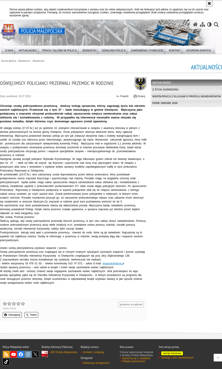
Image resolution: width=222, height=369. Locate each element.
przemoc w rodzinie (131, 304)
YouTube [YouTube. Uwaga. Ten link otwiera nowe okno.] (13, 354)
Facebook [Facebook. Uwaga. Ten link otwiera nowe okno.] (20, 354)
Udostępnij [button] (12, 314)
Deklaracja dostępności (96, 362)
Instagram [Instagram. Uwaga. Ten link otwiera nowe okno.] (28, 354)
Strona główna (8, 61)
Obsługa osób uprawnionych (177, 357)
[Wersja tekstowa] (209, 24)
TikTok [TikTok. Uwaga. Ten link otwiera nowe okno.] (6, 361)
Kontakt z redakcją (93, 352)
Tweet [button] (31, 314)
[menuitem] (9, 49)
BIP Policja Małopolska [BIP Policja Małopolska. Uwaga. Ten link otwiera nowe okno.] (64, 352)
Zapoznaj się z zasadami (136, 358)
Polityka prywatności (133, 361)
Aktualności (24, 61)
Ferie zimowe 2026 (165, 103)
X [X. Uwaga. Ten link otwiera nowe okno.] (35, 354)
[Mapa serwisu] (202, 24)
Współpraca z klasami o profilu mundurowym (186, 96)
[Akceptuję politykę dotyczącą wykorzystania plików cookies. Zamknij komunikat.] (209, 3)
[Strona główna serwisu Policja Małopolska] (195, 24)
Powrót (122, 96)
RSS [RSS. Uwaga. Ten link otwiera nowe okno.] (6, 354)
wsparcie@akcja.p (113, 263)
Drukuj (139, 96)
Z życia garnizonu (165, 89)
